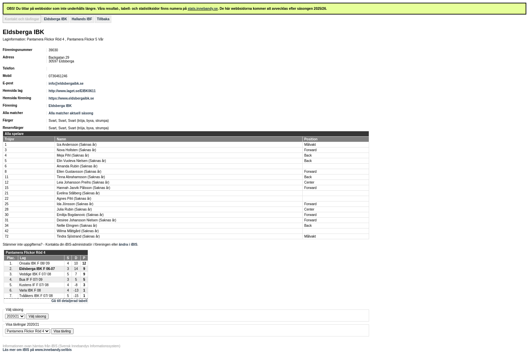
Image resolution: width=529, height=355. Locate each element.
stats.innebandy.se (203, 8)
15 (6, 188)
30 (6, 215)
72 (6, 236)
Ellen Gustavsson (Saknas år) (79, 171)
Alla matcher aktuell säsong (71, 113)
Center (309, 182)
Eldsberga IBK (55, 19)
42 (6, 231)
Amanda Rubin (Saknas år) (77, 166)
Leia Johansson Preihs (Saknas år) (83, 182)
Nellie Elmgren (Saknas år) (77, 225)
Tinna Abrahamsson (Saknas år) (81, 177)
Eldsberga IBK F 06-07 (37, 269)
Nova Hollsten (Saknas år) (76, 150)
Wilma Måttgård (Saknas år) (78, 231)
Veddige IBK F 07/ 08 (35, 274)
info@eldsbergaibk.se (66, 83)
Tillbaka (103, 19)
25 (6, 204)
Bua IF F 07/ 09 (31, 279)
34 (6, 225)
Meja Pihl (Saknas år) (73, 155)
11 (6, 177)
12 (6, 182)
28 (6, 209)
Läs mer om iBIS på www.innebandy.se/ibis (37, 350)
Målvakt (310, 144)
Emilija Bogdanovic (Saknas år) (80, 215)
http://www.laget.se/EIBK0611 (72, 91)
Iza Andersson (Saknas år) (76, 144)
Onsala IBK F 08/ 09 (34, 263)
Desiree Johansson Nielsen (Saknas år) (86, 220)
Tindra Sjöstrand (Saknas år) (78, 236)
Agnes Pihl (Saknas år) (74, 198)
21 (6, 193)
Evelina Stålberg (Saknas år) (78, 193)
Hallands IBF (82, 19)
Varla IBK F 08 (30, 290)
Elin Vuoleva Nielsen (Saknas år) (81, 161)
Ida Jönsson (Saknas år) (75, 204)
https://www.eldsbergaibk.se (71, 98)
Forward (310, 150)
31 (6, 220)
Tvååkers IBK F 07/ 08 (36, 296)
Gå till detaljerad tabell (69, 301)
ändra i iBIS (128, 244)
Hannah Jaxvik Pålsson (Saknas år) (83, 188)
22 (6, 198)
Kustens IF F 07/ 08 (34, 285)
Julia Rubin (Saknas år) (74, 209)
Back (308, 155)
